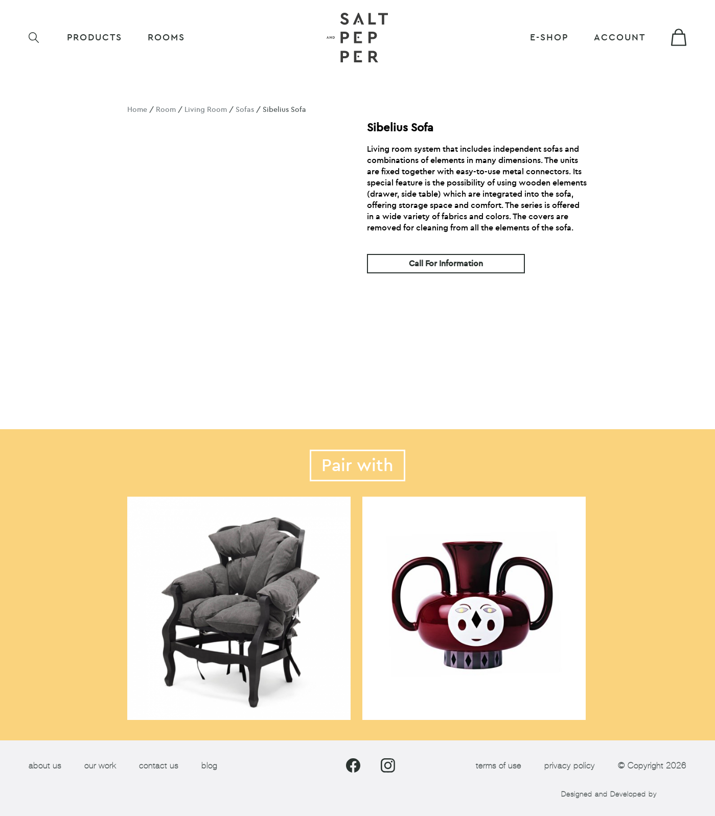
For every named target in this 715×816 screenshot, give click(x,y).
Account (619, 37)
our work (100, 766)
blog (209, 766)
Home (137, 109)
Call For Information (446, 263)
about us (45, 766)
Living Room (205, 109)
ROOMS (166, 37)
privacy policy (569, 766)
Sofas (245, 109)
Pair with (357, 465)
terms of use (498, 766)
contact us (158, 766)
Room (166, 109)
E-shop (549, 37)
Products (94, 37)
